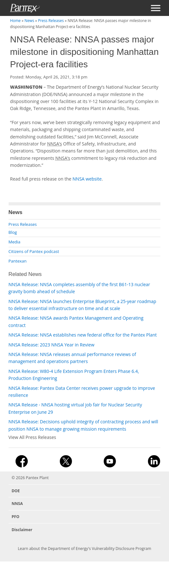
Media (14, 242)
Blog (13, 232)
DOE (16, 490)
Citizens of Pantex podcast (34, 251)
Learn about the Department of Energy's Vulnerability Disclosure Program (84, 548)
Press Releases (51, 20)
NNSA (17, 503)
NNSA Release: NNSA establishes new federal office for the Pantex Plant (83, 335)
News (29, 20)
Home (15, 20)
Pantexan (18, 261)
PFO (15, 516)
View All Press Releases (32, 437)
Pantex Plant (37, 477)
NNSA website (87, 179)
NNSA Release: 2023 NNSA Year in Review (52, 345)
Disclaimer (22, 529)
